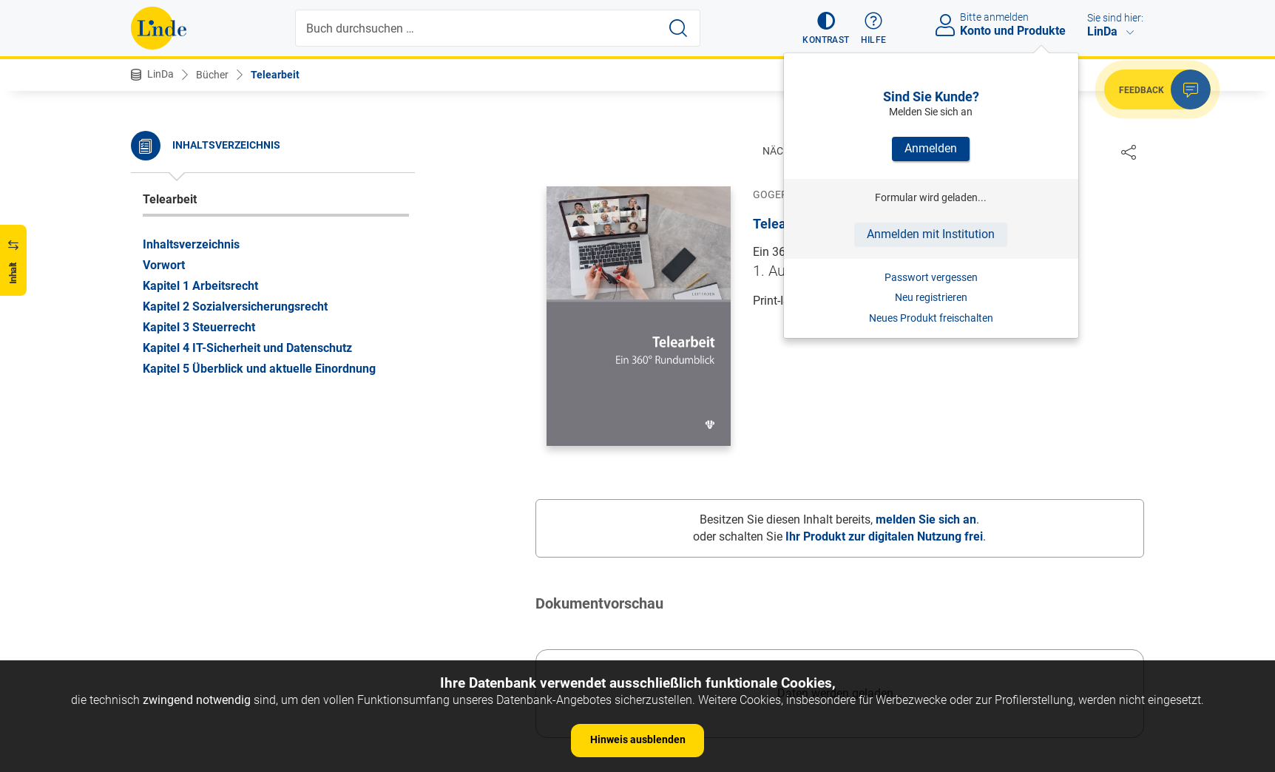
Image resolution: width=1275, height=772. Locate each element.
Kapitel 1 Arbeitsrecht (200, 286)
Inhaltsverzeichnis (191, 244)
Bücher (212, 75)
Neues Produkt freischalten (931, 318)
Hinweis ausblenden (638, 739)
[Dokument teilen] (1128, 151)
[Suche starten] (678, 28)
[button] (826, 28)
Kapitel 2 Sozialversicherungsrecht (235, 306)
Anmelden (930, 148)
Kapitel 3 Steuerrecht (199, 327)
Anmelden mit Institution (931, 234)
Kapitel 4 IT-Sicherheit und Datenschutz (247, 348)
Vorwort (164, 265)
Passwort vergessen (931, 277)
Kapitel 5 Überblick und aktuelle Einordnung (259, 369)
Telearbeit (275, 75)
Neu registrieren (931, 297)
